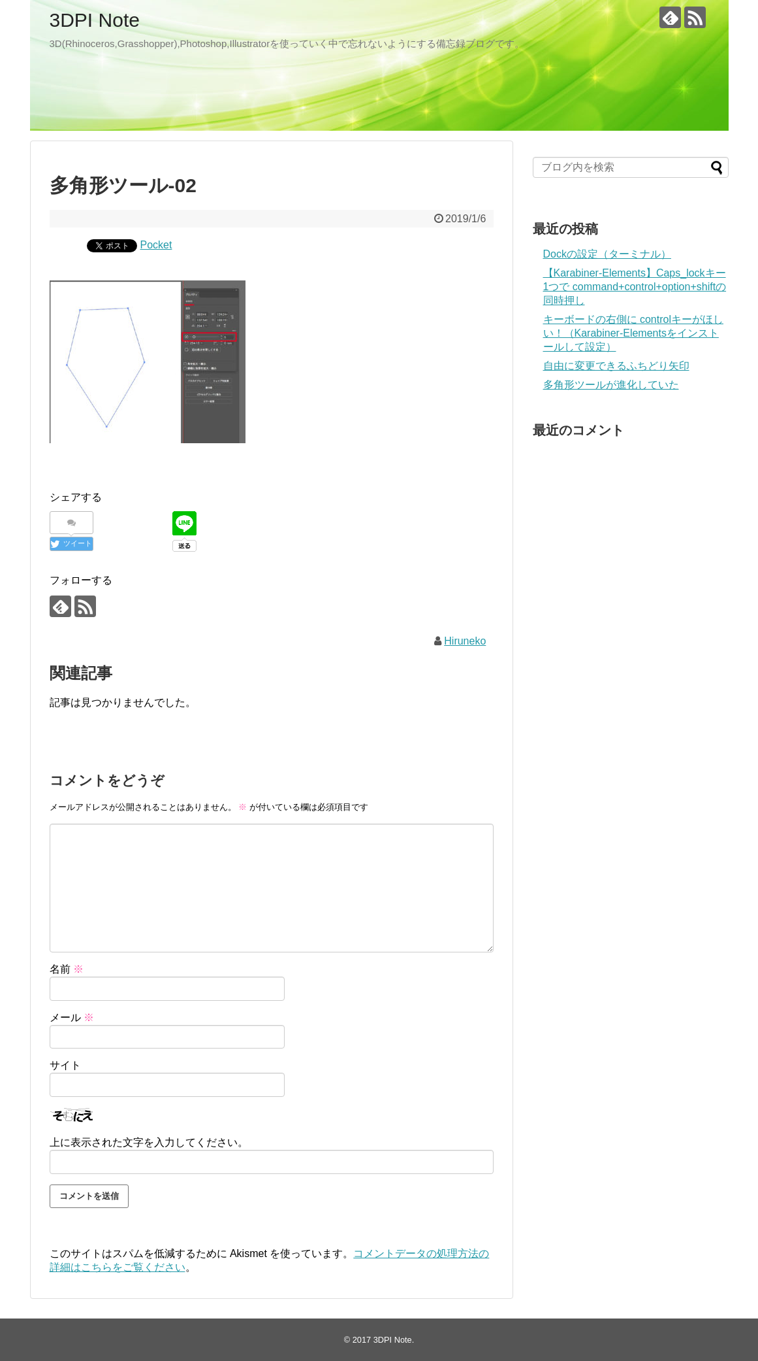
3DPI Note (95, 20)
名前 (67, 969)
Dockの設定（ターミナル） (607, 254)
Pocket (156, 244)
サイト (65, 1065)
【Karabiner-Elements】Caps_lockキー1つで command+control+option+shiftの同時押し (635, 286)
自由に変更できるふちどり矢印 (616, 365)
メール (72, 1017)
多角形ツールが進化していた (611, 384)
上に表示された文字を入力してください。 (149, 1142)
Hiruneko (465, 641)
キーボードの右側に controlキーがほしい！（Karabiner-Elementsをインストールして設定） (633, 333)
